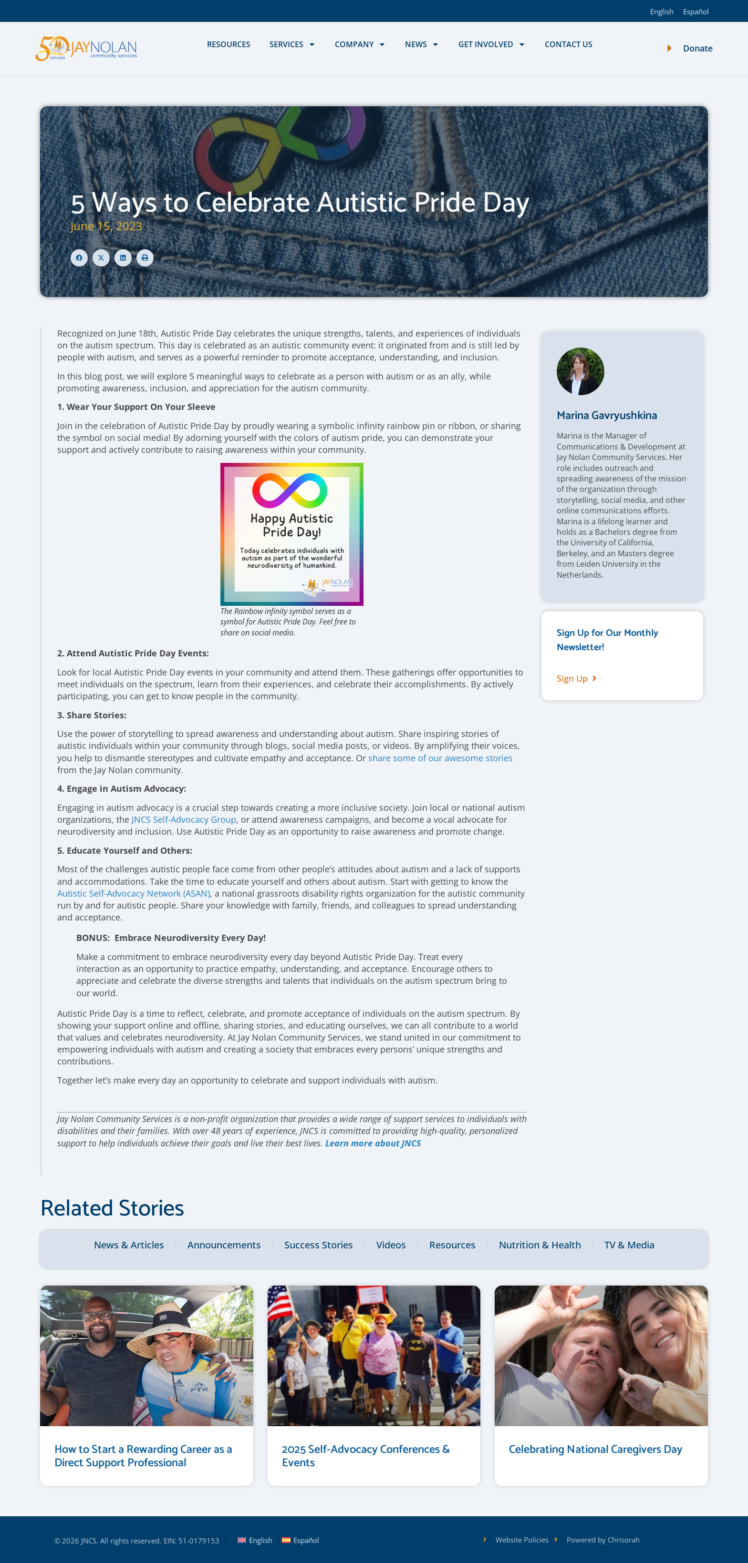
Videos (391, 1244)
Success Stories (318, 1244)
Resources (228, 44)
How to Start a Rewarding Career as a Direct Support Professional (143, 1456)
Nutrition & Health (540, 1244)
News (422, 44)
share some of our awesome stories (440, 758)
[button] (79, 257)
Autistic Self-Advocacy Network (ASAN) (133, 893)
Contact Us (568, 44)
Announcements (224, 1244)
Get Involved (492, 44)
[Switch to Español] (696, 11)
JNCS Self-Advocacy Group (184, 819)
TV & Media (629, 1244)
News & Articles (129, 1244)
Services (293, 44)
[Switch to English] (661, 11)
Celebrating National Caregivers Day (596, 1449)
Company (360, 44)
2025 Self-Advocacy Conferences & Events (366, 1456)
